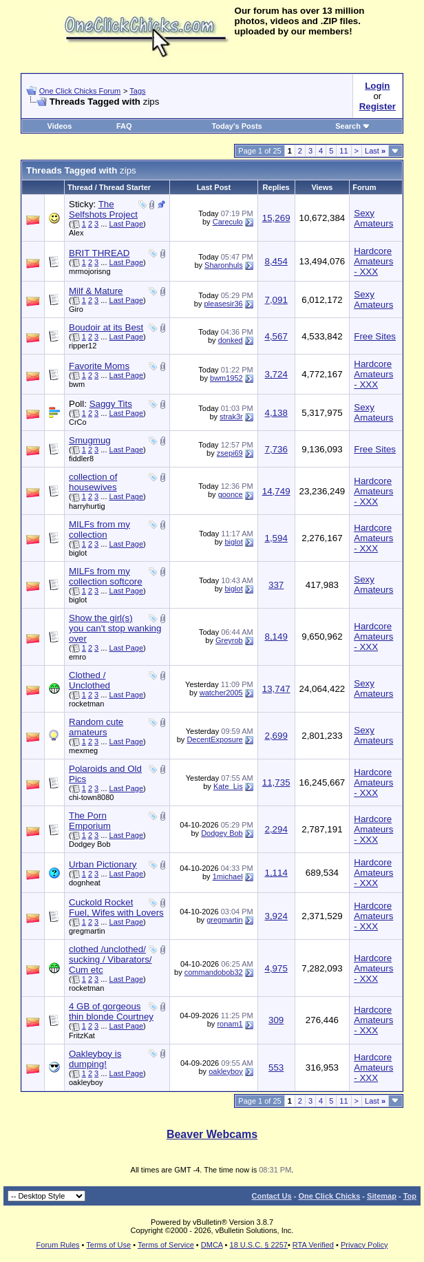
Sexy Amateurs (373, 218)
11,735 (276, 782)
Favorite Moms (99, 366)
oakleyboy (86, 1082)
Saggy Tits (110, 404)
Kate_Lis (228, 786)
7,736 (275, 449)
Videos (59, 126)
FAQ (124, 126)
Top (409, 1196)
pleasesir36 (223, 303)
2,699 (275, 735)
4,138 (275, 413)
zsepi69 (230, 453)
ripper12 (82, 345)
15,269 (276, 218)
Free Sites (375, 336)
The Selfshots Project (103, 209)
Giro (76, 309)
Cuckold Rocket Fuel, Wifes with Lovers (116, 907)
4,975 (275, 968)
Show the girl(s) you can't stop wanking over (115, 628)
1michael (228, 876)
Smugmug (90, 440)
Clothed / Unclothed (89, 680)
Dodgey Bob (90, 844)
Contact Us (272, 1196)
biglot (78, 553)
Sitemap (381, 1196)
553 (276, 1067)
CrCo (78, 422)
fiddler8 (81, 458)
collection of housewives (93, 482)
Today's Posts (236, 126)
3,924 (275, 916)
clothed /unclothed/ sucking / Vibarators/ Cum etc (110, 959)
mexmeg (83, 750)
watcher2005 (221, 692)
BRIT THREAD (99, 253)
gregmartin (87, 931)
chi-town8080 (91, 797)
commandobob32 (213, 972)
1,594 (275, 538)
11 (343, 151)
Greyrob (229, 640)
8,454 (275, 261)
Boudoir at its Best (106, 327)
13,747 (276, 689)
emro (77, 657)
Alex (76, 233)
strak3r (231, 416)
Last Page (126, 224)
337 (276, 585)
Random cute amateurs (96, 727)
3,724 (275, 374)
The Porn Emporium (90, 820)
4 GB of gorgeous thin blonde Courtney (111, 1011)
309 (276, 1020)
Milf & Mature (96, 291)
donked (230, 340)
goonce (230, 494)
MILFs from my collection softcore (105, 576)
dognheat (84, 883)
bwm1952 (226, 378)
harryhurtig (87, 506)
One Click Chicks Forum (80, 91)
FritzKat (82, 1035)
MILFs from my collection (99, 529)
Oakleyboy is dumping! (95, 1059)
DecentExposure (214, 739)
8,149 (275, 636)
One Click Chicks (329, 1196)
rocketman (86, 704)
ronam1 (229, 1024)
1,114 (275, 872)
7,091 (275, 300)
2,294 (275, 829)
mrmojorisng (90, 271)
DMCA (212, 1245)
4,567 (275, 336)
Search (352, 126)
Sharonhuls (223, 265)
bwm (77, 384)
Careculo (228, 222)
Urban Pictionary (103, 864)
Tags (137, 91)
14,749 (276, 491)
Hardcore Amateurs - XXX (373, 261)
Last (375, 151)
